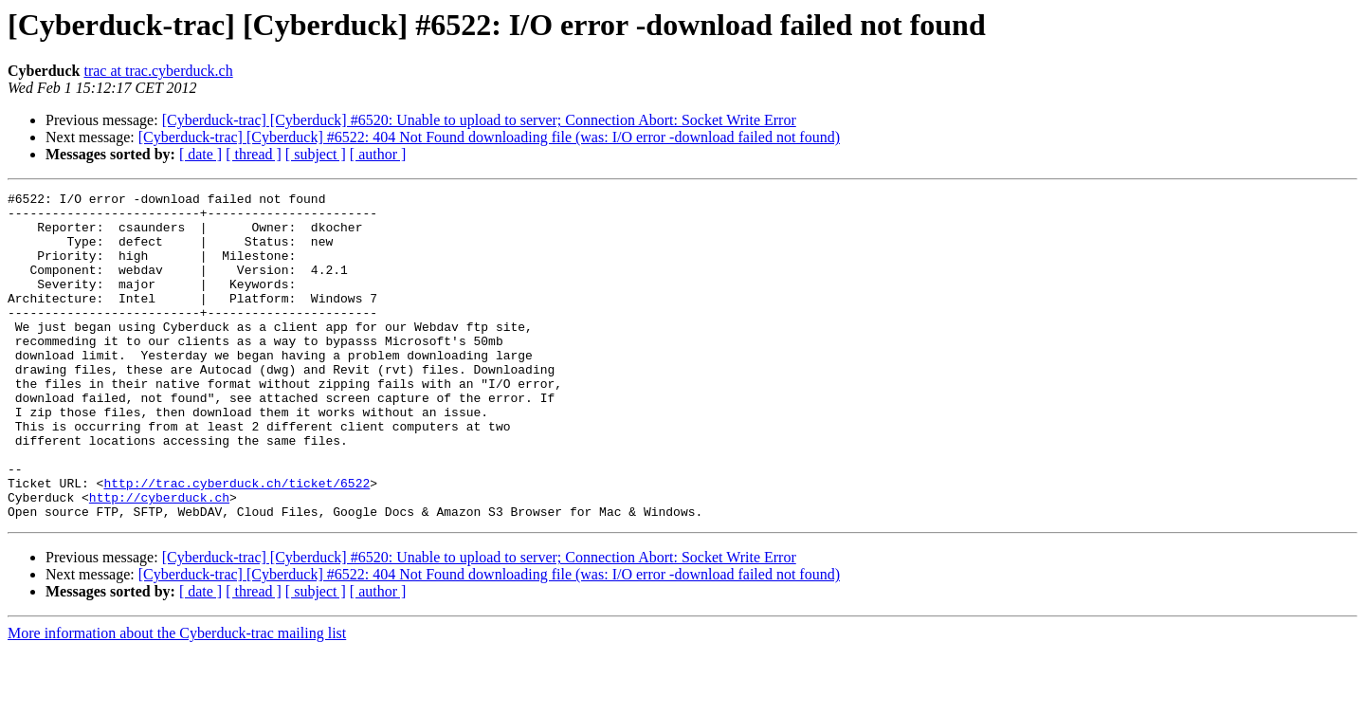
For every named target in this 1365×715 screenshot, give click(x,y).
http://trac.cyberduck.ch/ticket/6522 (236, 542)
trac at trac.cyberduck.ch (157, 71)
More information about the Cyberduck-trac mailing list (177, 698)
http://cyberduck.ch (159, 559)
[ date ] (200, 154)
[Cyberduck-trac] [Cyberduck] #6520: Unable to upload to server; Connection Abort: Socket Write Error (479, 120)
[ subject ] (315, 154)
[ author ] (378, 154)
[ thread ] (254, 154)
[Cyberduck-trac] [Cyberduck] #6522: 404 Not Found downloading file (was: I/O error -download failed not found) (489, 137)
